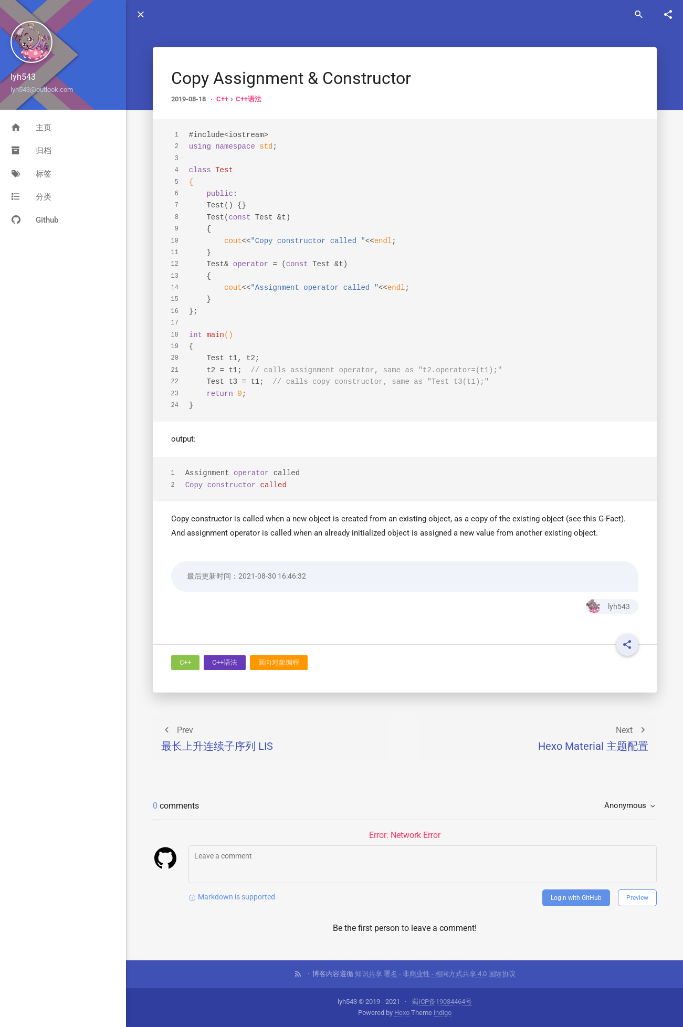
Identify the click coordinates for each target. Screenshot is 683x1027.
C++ (222, 99)
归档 (30, 150)
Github (34, 220)
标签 (30, 173)
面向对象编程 (278, 662)
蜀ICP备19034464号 (442, 1001)
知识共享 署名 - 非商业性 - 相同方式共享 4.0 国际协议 (435, 974)
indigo (442, 1012)
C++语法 (248, 99)
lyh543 (608, 606)
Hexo (401, 1012)
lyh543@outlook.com (41, 89)
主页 (30, 127)
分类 (30, 196)
